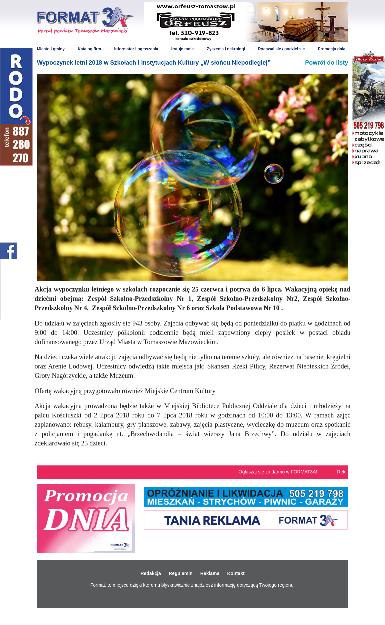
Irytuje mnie (182, 49)
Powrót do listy (326, 62)
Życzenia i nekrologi (226, 49)
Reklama (210, 573)
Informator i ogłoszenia (136, 49)
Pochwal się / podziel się (281, 49)
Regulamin (181, 573)
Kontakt (235, 573)
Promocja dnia (332, 49)
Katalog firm (89, 49)
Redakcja (150, 573)
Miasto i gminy (51, 49)
